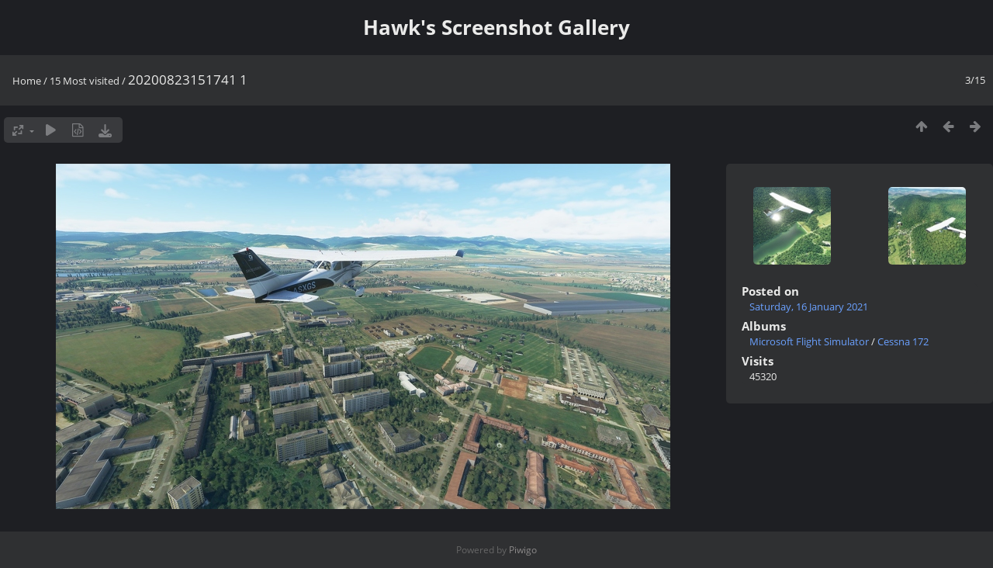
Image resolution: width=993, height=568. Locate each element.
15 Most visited (84, 81)
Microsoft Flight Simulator (809, 341)
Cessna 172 (903, 341)
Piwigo (523, 549)
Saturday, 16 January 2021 (808, 306)
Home (26, 81)
